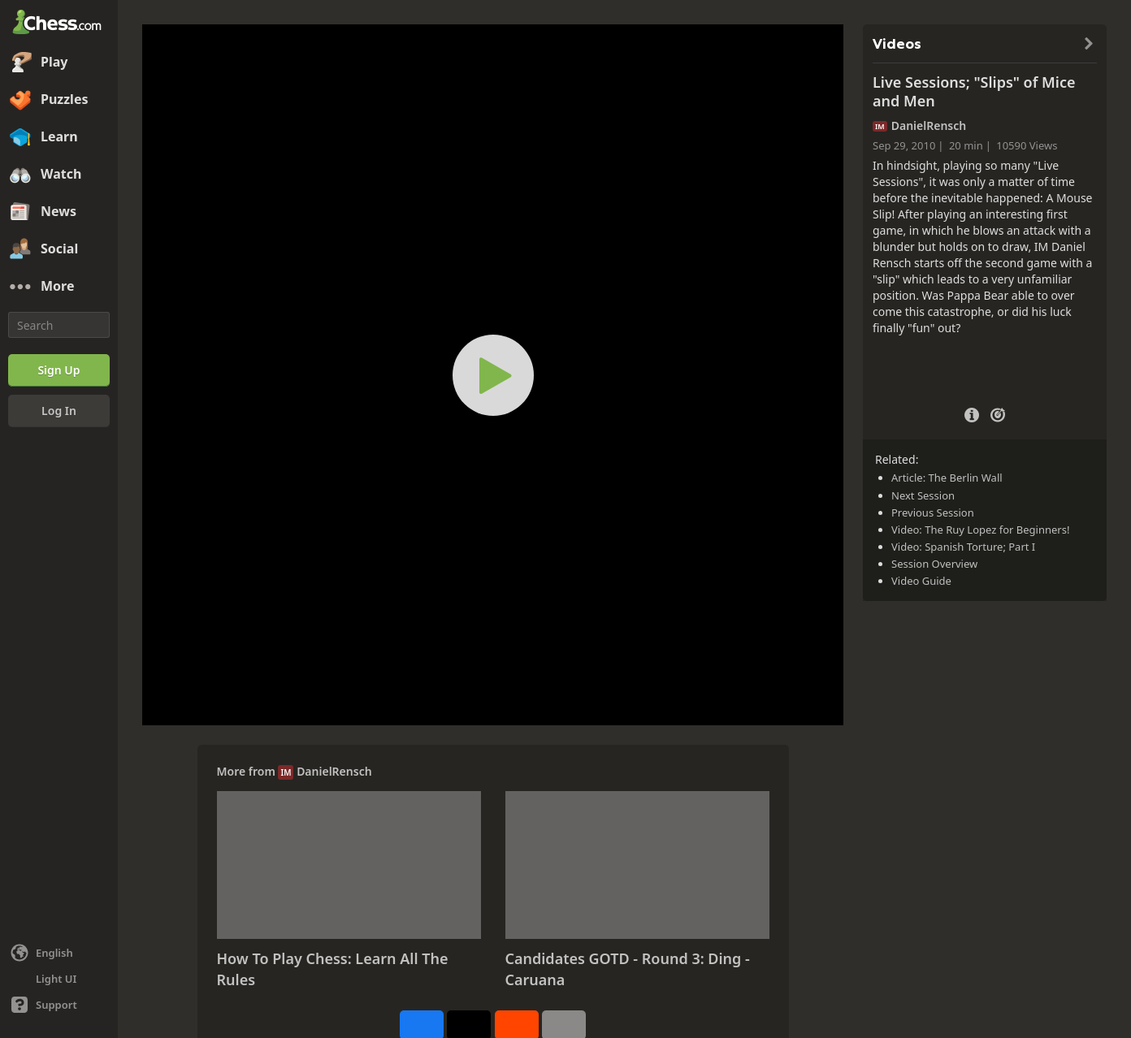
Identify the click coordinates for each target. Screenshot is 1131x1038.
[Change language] (59, 953)
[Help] (59, 1005)
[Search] (59, 325)
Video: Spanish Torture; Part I (963, 546)
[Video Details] (972, 413)
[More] (59, 286)
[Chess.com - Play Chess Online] (59, 23)
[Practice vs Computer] (998, 413)
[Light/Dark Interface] (59, 979)
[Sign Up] (59, 370)
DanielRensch (334, 771)
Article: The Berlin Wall (947, 477)
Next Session (923, 495)
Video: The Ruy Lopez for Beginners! (980, 529)
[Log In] (59, 411)
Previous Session (932, 512)
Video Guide (921, 580)
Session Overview (934, 563)
